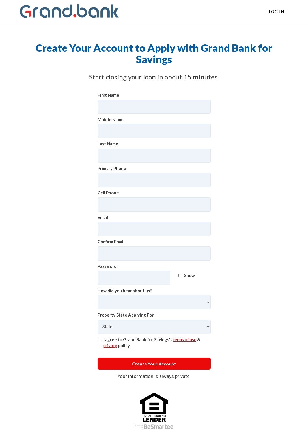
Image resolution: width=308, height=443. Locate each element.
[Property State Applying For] (154, 327)
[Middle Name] (154, 131)
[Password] (134, 278)
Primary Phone (112, 168)
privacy (110, 345)
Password (107, 266)
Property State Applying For (126, 314)
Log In (276, 11)
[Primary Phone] (154, 180)
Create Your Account (154, 363)
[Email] (154, 229)
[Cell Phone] (154, 204)
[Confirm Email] (154, 253)
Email (103, 217)
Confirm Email (111, 241)
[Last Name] (154, 156)
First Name (108, 95)
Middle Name (111, 119)
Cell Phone (108, 192)
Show (186, 275)
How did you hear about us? (125, 290)
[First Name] (154, 107)
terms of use (184, 339)
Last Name (108, 143)
